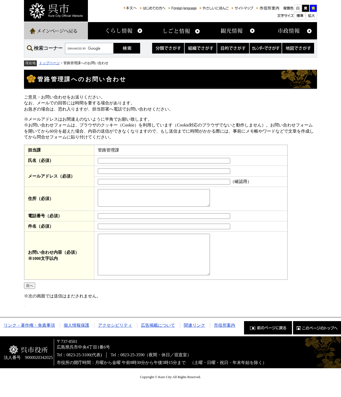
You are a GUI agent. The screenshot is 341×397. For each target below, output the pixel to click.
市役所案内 (224, 336)
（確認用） (240, 181)
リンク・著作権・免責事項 (29, 336)
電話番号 (45, 219)
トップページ (49, 63)
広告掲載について (158, 336)
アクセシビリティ (115, 336)
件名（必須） (41, 229)
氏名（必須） (41, 160)
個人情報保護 (76, 336)
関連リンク (194, 336)
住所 (41, 200)
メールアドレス (51, 176)
